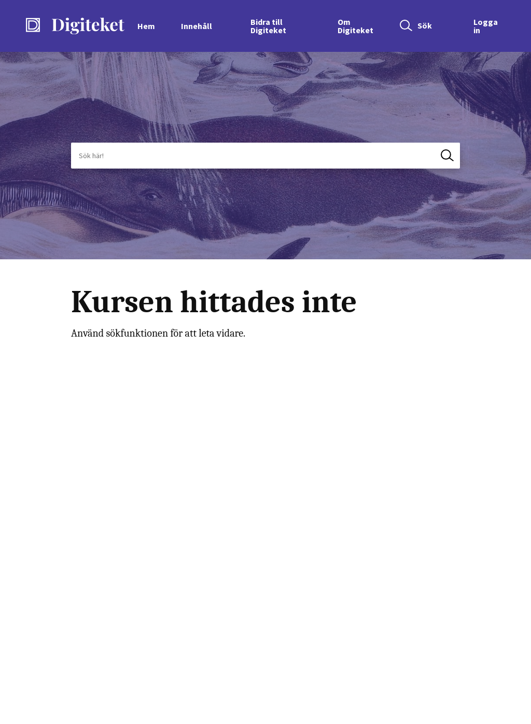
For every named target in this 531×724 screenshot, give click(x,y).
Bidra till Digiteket (268, 26)
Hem (146, 26)
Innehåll (196, 26)
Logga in (485, 26)
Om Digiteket (355, 26)
